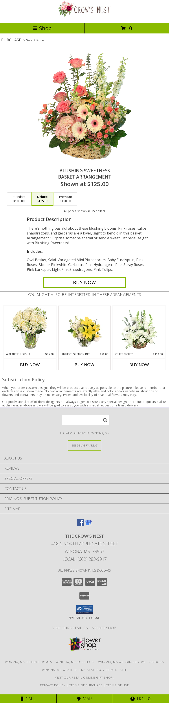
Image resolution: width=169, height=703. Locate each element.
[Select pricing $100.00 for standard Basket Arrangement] (19, 198)
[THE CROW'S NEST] (84, 16)
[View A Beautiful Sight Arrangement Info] (30, 329)
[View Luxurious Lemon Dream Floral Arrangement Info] (84, 329)
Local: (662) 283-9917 (84, 559)
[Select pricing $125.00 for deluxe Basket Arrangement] (42, 198)
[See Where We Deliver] (84, 445)
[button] (84, 609)
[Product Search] (85, 420)
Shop (42, 28)
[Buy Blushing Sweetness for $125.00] (84, 282)
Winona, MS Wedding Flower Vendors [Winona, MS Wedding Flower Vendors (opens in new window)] (131, 662)
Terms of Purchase (85, 685)
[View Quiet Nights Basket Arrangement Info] (139, 329)
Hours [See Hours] (141, 699)
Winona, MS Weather (59, 670)
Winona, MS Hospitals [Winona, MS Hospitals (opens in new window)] (75, 662)
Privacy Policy (52, 685)
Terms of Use (117, 685)
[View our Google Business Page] (88, 524)
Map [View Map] (84, 699)
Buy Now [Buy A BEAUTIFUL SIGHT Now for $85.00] (30, 364)
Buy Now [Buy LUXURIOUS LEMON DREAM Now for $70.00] (84, 364)
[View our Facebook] (80, 524)
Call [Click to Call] (28, 699)
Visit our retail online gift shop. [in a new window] (84, 627)
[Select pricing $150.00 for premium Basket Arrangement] (65, 198)
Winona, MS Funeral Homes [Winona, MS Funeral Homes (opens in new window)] (28, 662)
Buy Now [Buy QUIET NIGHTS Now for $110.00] (139, 364)
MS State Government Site (104, 670)
